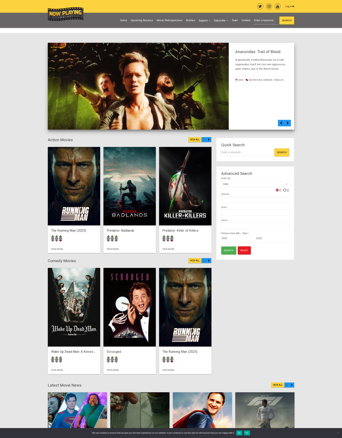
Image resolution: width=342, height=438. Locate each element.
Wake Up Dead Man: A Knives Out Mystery (81, 340)
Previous (281, 124)
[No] (338, 433)
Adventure (255, 80)
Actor (224, 207)
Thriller (278, 80)
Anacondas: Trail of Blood (258, 51)
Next (287, 124)
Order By (225, 178)
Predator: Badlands (113, 220)
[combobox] (255, 184)
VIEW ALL (195, 139)
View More (57, 238)
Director (225, 194)
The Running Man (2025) (68, 220)
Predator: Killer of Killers (166, 220)
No (247, 433)
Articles (190, 20)
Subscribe (220, 20)
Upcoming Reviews (142, 20)
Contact (246, 20)
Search (287, 20)
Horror (267, 80)
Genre (224, 220)
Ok (239, 433)
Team (235, 20)
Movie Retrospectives (169, 20)
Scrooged (106, 340)
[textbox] (223, 199)
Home (123, 20)
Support (203, 20)
